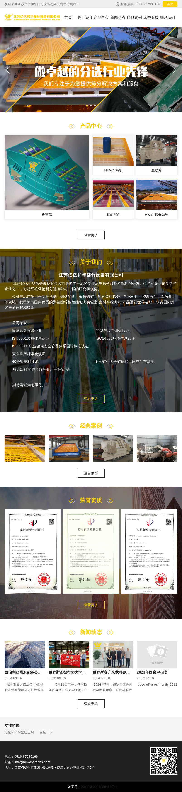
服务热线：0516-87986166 (140, 4)
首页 (68, 17)
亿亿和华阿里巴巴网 (19, 732)
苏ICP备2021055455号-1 (99, 787)
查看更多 (91, 235)
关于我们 (84, 17)
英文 (170, 4)
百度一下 (46, 732)
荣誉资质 (151, 17)
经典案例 (134, 17)
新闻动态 (117, 17)
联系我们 (167, 17)
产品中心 (101, 17)
